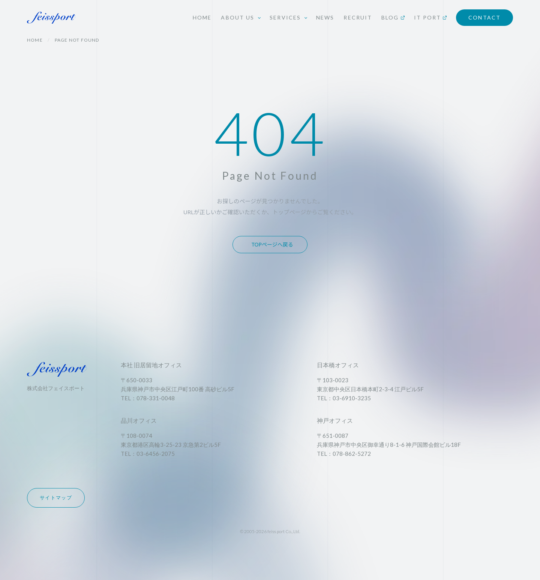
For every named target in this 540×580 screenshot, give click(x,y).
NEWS (325, 17)
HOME (202, 17)
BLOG (392, 17)
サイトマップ (56, 497)
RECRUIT (358, 17)
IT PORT (430, 17)
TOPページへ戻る (272, 244)
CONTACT (484, 17)
